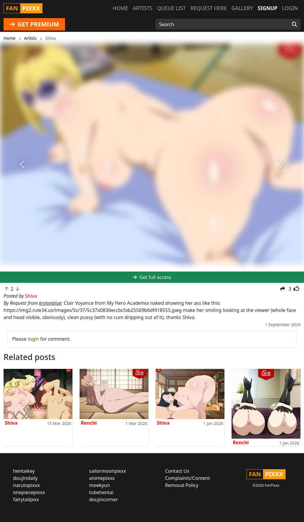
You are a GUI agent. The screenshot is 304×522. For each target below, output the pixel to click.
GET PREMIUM (34, 24)
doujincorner (103, 499)
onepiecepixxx (29, 492)
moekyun (99, 485)
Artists (142, 8)
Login (290, 8)
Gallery (242, 8)
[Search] (294, 24)
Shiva (11, 423)
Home (120, 8)
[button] (23, 164)
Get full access (152, 277)
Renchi (89, 423)
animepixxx (102, 478)
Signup (267, 8)
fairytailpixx (26, 499)
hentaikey (24, 471)
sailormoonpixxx (107, 471)
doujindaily (25, 478)
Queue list (171, 8)
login (33, 339)
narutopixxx (26, 485)
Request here (209, 8)
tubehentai (101, 492)
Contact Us (177, 471)
